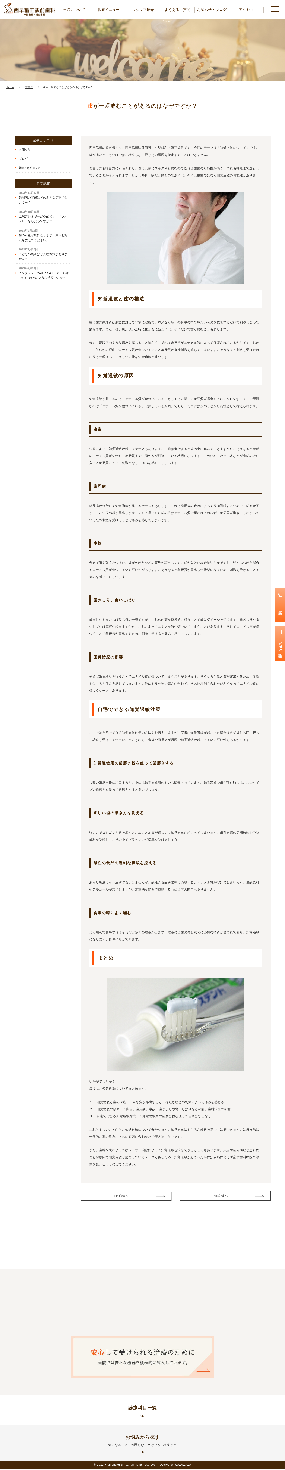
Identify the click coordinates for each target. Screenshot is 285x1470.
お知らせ (25, 149)
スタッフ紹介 (143, 10)
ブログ (23, 158)
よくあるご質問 (177, 10)
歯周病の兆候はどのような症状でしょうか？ (43, 197)
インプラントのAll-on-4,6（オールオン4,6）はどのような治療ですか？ (44, 273)
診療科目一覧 (142, 1408)
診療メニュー (109, 10)
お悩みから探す (142, 1442)
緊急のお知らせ (29, 168)
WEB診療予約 (280, 647)
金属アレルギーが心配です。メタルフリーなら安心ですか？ (43, 216)
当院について (74, 10)
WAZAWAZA (183, 1466)
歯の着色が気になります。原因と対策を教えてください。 (43, 235)
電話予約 (280, 608)
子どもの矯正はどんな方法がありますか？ (43, 254)
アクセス (246, 10)
